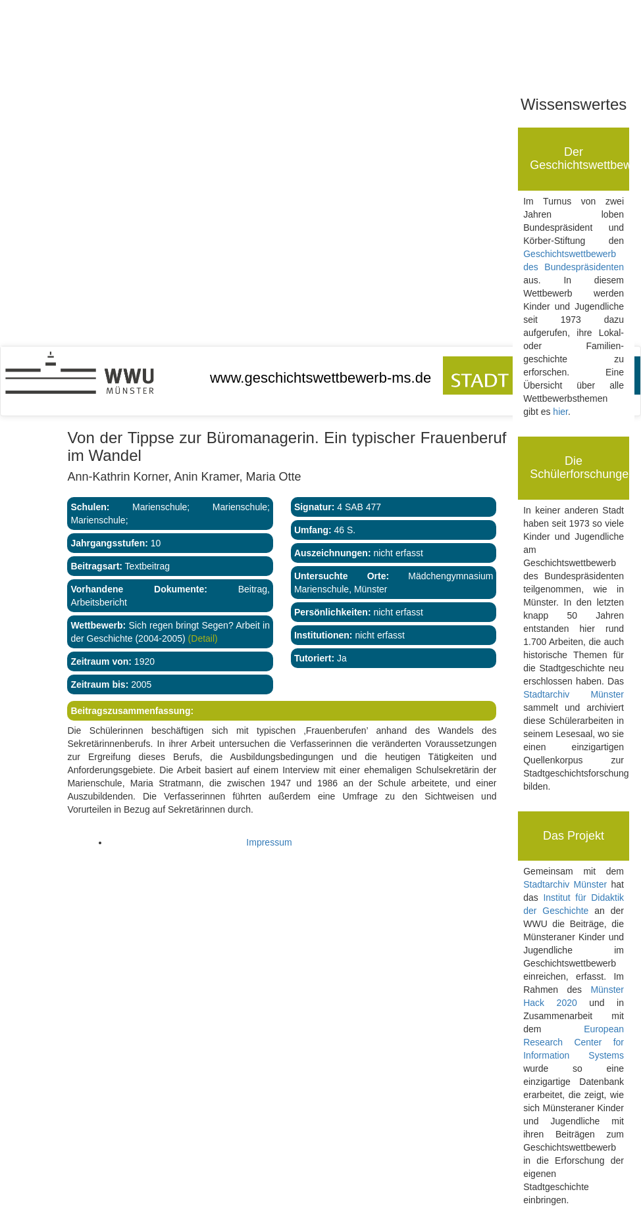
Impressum (269, 842)
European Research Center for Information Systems (573, 1042)
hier (560, 411)
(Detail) (202, 638)
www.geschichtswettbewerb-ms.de (320, 378)
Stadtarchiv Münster (573, 694)
